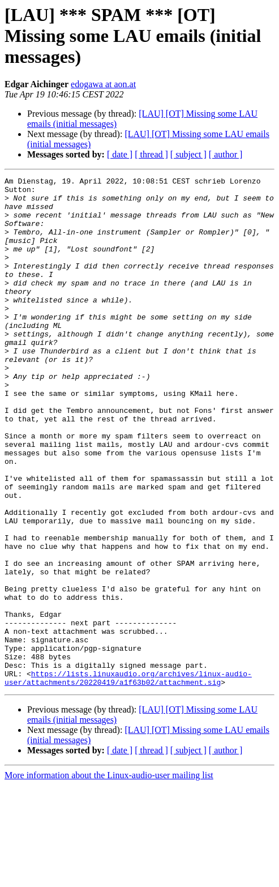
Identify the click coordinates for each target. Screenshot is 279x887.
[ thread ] (151, 154)
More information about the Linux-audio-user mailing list (109, 877)
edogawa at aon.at (103, 84)
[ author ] (226, 154)
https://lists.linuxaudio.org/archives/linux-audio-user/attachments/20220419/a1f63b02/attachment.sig (128, 779)
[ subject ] (188, 154)
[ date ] (119, 154)
